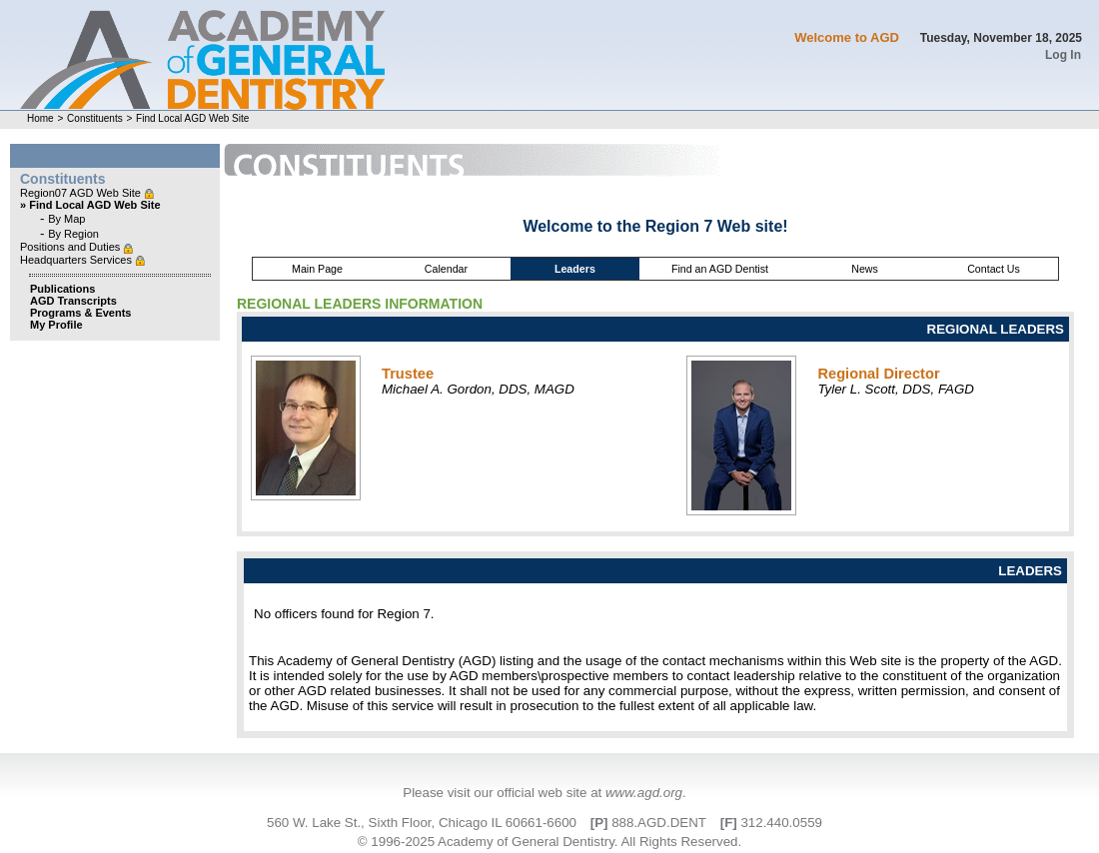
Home (40, 118)
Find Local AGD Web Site (192, 118)
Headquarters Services (77, 260)
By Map (66, 219)
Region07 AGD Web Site (82, 193)
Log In (1063, 55)
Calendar (446, 269)
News (864, 269)
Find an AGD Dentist (719, 269)
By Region (73, 234)
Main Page (317, 269)
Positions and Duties (71, 247)
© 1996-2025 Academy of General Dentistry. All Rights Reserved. (549, 841)
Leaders (574, 269)
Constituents (95, 118)
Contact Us (993, 269)
